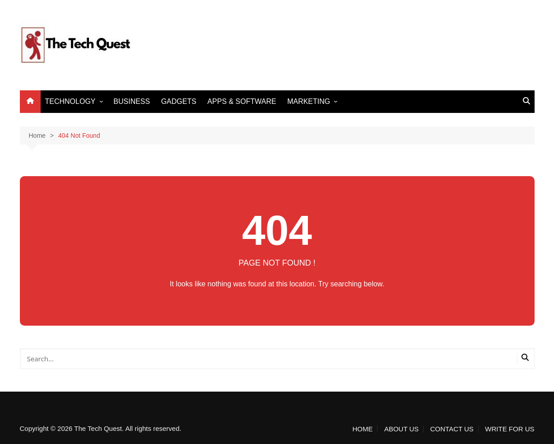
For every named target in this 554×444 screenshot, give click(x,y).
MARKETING (308, 101)
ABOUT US (401, 429)
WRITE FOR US (509, 429)
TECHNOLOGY (70, 101)
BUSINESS (131, 101)
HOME (362, 429)
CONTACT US (452, 429)
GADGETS (178, 101)
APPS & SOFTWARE (241, 101)
